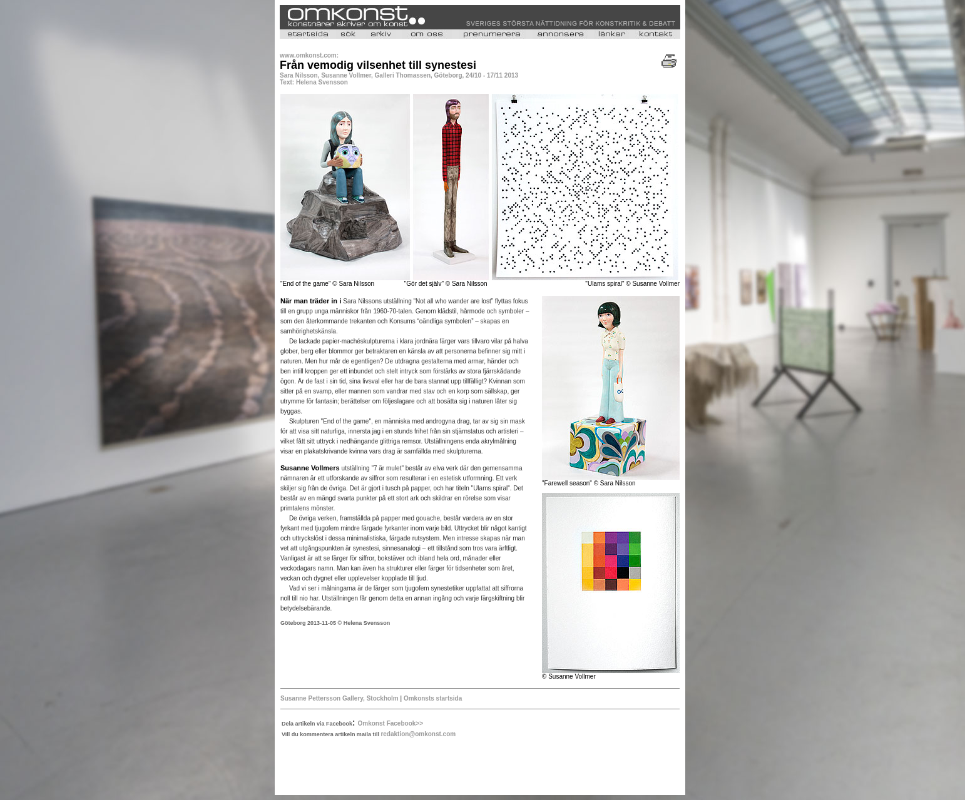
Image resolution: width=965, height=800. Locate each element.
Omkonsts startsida (433, 698)
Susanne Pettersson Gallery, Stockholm (339, 698)
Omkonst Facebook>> (390, 723)
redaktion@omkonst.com (418, 734)
